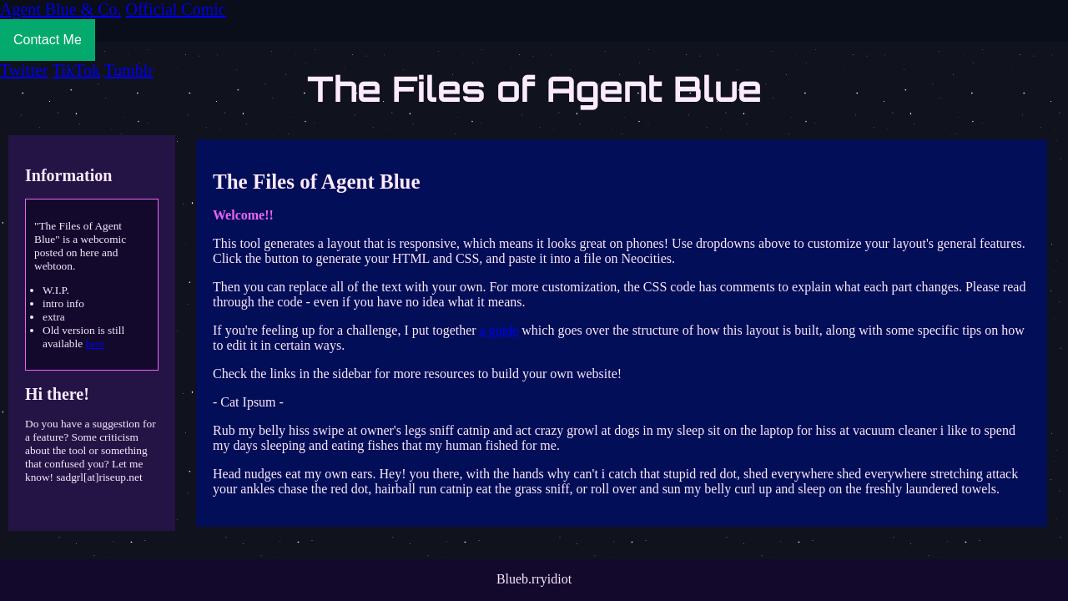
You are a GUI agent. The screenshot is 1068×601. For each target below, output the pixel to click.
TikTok (76, 70)
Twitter (24, 70)
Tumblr (129, 70)
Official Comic (176, 9)
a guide (499, 330)
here (94, 343)
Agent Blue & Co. (61, 9)
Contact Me (47, 40)
